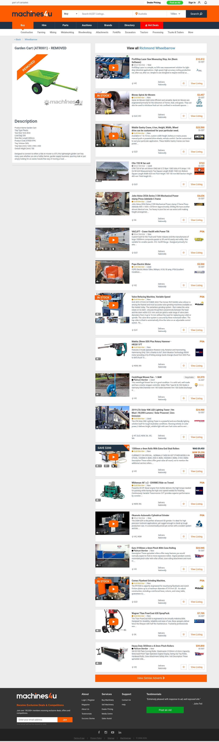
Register (91, 700)
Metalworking (67, 32)
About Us (85, 709)
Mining (53, 32)
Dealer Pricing (107, 709)
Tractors (144, 32)
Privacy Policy (96, 738)
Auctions (87, 25)
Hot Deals (152, 25)
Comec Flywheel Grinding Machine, (148, 580)
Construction (27, 32)
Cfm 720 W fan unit (141, 163)
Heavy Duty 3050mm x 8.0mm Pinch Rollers (153, 646)
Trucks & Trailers (176, 32)
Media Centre (107, 714)
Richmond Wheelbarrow (157, 48)
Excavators (130, 32)
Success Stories (88, 718)
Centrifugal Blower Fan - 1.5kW (147, 377)
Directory (130, 25)
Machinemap (125, 738)
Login (84, 700)
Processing (158, 32)
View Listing (196, 83)
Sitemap (111, 738)
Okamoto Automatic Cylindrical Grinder (150, 515)
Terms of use (79, 738)
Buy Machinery (108, 700)
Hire (44, 25)
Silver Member (139, 65)
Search (196, 13)
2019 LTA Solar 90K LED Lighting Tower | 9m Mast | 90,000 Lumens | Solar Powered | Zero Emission (153, 413)
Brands (108, 25)
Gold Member (139, 98)
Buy (23, 25)
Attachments (102, 32)
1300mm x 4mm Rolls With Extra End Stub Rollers (155, 448)
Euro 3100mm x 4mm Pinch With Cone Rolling (154, 548)
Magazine (86, 705)
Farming (41, 32)
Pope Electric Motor (141, 264)
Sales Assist (107, 718)
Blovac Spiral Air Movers (143, 95)
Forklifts (117, 32)
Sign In (191, 2)
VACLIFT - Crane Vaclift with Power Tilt (150, 231)
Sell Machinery (108, 705)
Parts (66, 25)
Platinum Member (141, 380)
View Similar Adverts (151, 678)
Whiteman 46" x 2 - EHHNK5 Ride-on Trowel (153, 482)
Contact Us (126, 700)
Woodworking (84, 32)
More (190, 32)
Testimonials (87, 714)
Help (124, 705)
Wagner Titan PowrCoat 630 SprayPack (150, 613)
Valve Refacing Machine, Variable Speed (151, 297)
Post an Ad (175, 2)
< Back (17, 39)
